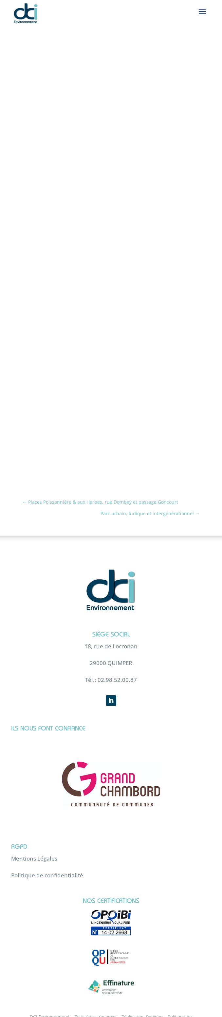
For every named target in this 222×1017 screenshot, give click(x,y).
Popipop (154, 1000)
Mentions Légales (34, 841)
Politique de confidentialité (47, 858)
